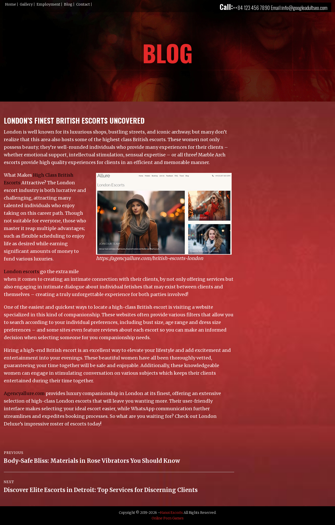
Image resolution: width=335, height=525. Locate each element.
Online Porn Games (168, 518)
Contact (83, 4)
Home (10, 4)
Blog (68, 4)
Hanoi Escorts (171, 513)
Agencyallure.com (24, 393)
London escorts (21, 271)
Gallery (26, 4)
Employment (48, 4)
